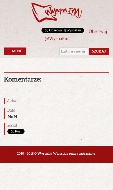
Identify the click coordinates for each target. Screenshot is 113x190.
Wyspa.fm (56, 12)
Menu (17, 51)
